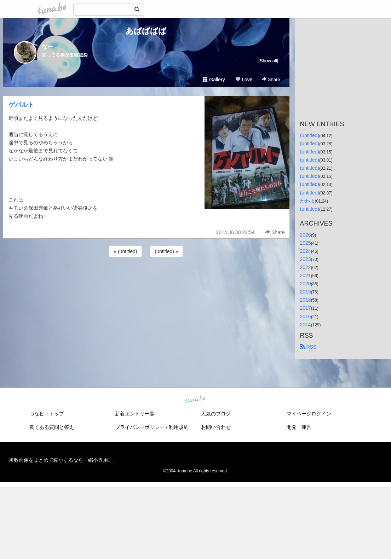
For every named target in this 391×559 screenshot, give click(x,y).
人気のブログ (216, 414)
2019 (305, 292)
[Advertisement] (146, 278)
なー (47, 46)
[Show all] (268, 60)
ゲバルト (21, 104)
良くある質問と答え (51, 427)
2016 (305, 316)
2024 (305, 251)
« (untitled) (125, 251)
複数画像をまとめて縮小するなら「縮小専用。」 (63, 460)
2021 (305, 275)
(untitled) (309, 135)
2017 (305, 308)
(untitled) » (166, 251)
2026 (305, 235)
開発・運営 (299, 427)
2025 (305, 243)
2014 (305, 324)
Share (271, 79)
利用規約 (179, 427)
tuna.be (195, 399)
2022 (305, 267)
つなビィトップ (46, 414)
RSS (308, 347)
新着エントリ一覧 (135, 414)
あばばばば (146, 31)
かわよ (307, 201)
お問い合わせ (216, 427)
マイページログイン (309, 414)
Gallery (214, 79)
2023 (305, 259)
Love (243, 79)
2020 (305, 283)
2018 (305, 300)
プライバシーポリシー (140, 427)
